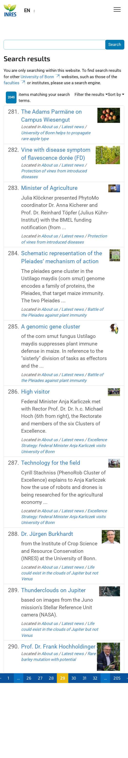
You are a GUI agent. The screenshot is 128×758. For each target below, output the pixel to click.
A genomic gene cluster (50, 326)
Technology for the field (50, 462)
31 (84, 677)
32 (95, 677)
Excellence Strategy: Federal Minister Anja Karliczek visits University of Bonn (64, 445)
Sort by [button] (114, 94)
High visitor (35, 391)
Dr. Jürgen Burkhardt (47, 534)
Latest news (72, 126)
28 (51, 677)
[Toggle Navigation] (117, 10)
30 (73, 677)
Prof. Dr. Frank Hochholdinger (58, 646)
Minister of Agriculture (49, 188)
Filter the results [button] (89, 94)
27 (40, 677)
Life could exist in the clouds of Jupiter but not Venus (59, 573)
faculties (15, 82)
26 (28, 677)
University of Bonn (40, 76)
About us (49, 126)
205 (116, 677)
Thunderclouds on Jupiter (53, 590)
